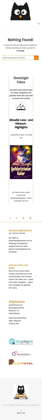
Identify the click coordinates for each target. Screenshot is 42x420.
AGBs (10, 321)
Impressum (13, 318)
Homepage (20, 51)
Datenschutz (22, 318)
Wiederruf (17, 321)
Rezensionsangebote (18, 198)
